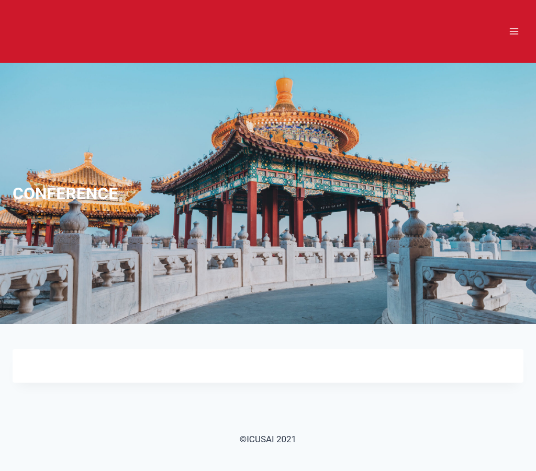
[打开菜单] (513, 31)
